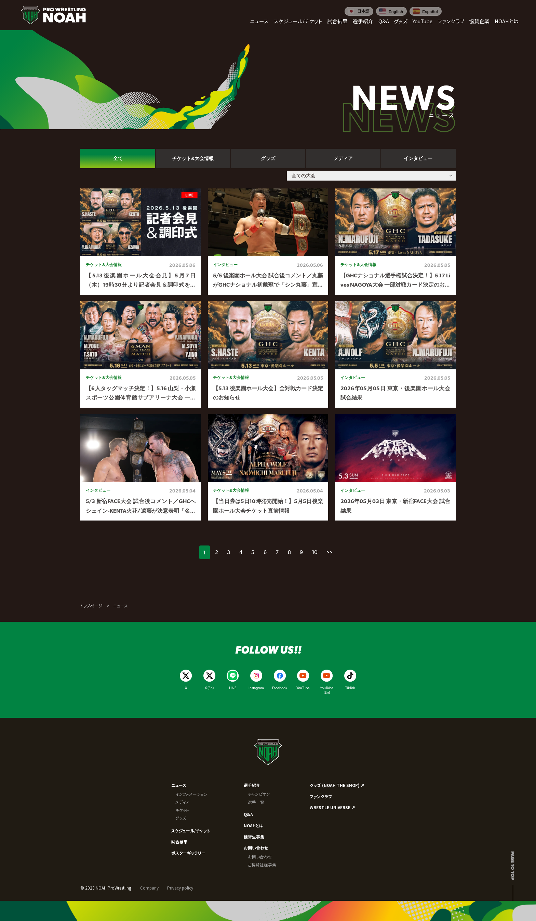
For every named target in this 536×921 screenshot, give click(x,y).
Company (149, 888)
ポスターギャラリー (188, 853)
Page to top (513, 865)
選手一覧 (256, 802)
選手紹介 (252, 785)
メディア (182, 802)
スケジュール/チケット (190, 830)
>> (329, 552)
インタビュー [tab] (418, 158)
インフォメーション (191, 794)
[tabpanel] (268, 355)
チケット (182, 810)
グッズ (180, 818)
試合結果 (179, 841)
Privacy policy (180, 888)
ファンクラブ (321, 796)
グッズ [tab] (268, 158)
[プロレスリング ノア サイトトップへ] (53, 15)
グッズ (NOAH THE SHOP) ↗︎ (337, 785)
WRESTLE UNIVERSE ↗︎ (333, 807)
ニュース (178, 785)
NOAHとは (253, 825)
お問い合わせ (256, 848)
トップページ (91, 605)
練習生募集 (254, 837)
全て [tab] (118, 158)
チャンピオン (259, 794)
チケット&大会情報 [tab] (193, 158)
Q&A (248, 814)
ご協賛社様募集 (262, 865)
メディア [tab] (343, 158)
